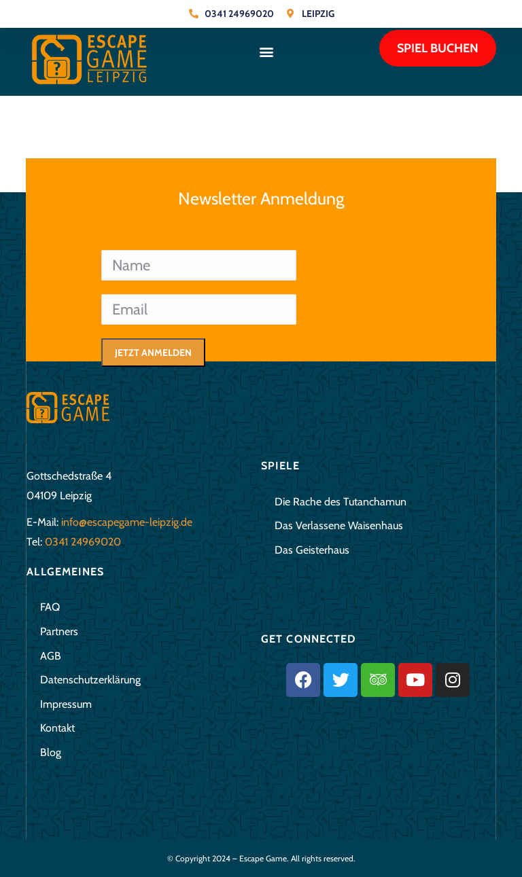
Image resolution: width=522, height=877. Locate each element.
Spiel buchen (437, 48)
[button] (266, 51)
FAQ (50, 607)
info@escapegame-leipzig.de (126, 522)
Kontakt (57, 727)
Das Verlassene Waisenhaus (339, 525)
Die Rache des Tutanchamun (340, 501)
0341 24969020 (83, 541)
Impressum (66, 704)
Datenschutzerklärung (90, 679)
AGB (50, 655)
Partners (59, 631)
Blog (50, 752)
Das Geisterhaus (312, 549)
